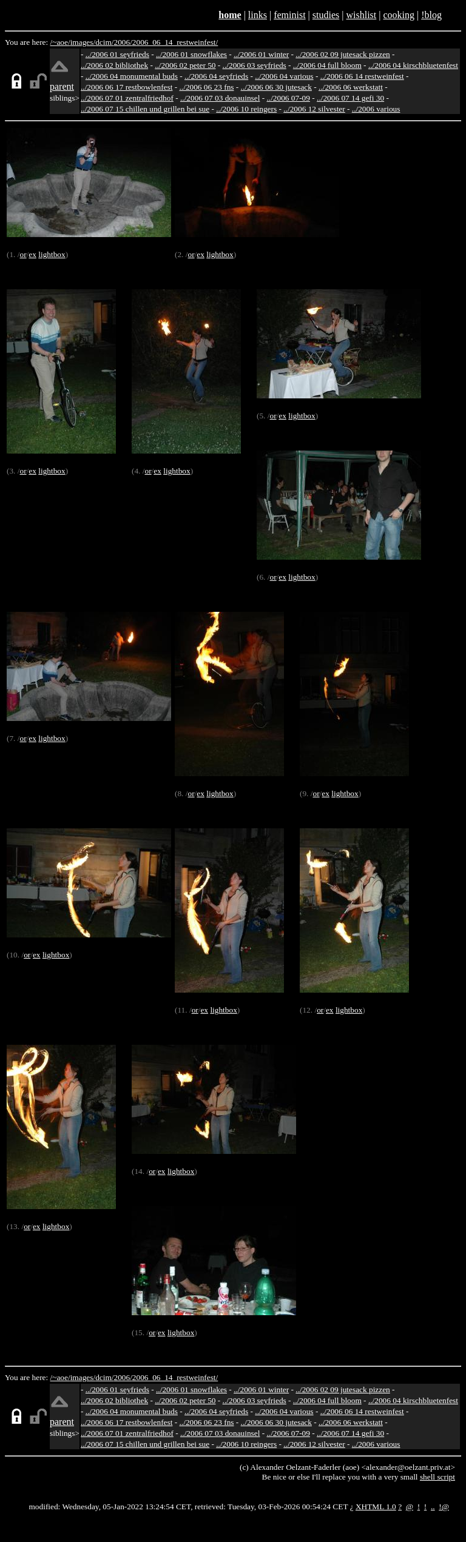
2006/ (122, 42)
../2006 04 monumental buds (132, 76)
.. (433, 1506)
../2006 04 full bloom (327, 65)
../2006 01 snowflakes (191, 54)
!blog (431, 15)
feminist (289, 15)
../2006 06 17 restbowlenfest (126, 87)
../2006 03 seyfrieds (254, 65)
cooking (398, 15)
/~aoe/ (60, 42)
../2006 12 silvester (314, 108)
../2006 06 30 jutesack (276, 87)
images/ (82, 42)
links (257, 15)
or (22, 254)
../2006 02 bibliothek (114, 65)
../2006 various (376, 108)
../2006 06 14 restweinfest (362, 76)
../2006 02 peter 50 (185, 65)
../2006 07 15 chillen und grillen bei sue (145, 108)
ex (32, 254)
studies (325, 15)
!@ (444, 1506)
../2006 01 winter (261, 54)
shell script (437, 1476)
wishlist (361, 15)
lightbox (51, 254)
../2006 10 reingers (246, 108)
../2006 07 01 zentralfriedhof (127, 97)
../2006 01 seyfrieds (117, 54)
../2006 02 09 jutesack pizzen (342, 54)
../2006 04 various (284, 76)
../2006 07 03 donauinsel (220, 97)
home (229, 15)
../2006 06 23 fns (207, 87)
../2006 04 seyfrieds (216, 76)
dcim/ (104, 42)
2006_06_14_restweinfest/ (175, 42)
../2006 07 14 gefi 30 (350, 97)
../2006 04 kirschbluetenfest (413, 65)
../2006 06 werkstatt (351, 87)
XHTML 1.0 (376, 1506)
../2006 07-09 (288, 97)
